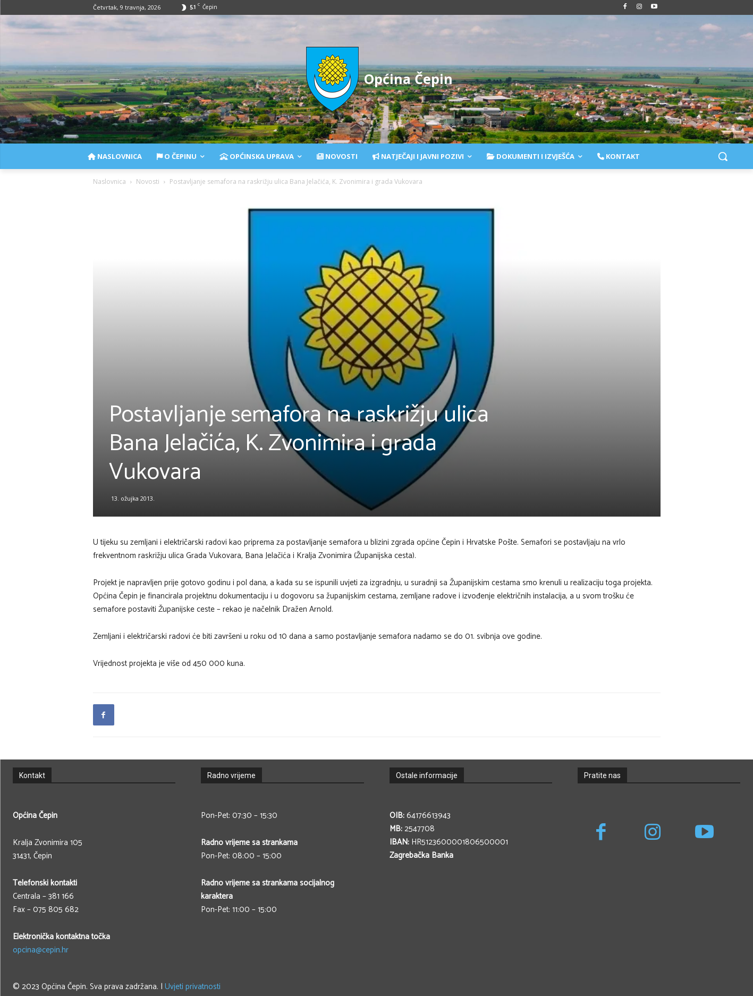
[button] (722, 156)
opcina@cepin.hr (41, 950)
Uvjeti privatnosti (193, 986)
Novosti (147, 181)
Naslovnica (109, 181)
